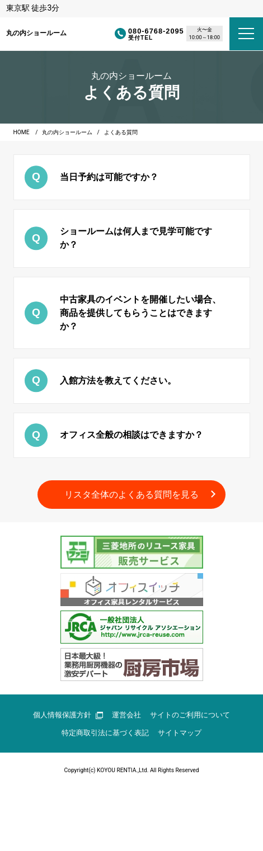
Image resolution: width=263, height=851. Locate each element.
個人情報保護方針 (68, 715)
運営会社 (126, 715)
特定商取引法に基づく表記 (105, 733)
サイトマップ (179, 733)
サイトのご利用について (190, 715)
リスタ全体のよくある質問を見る (131, 494)
